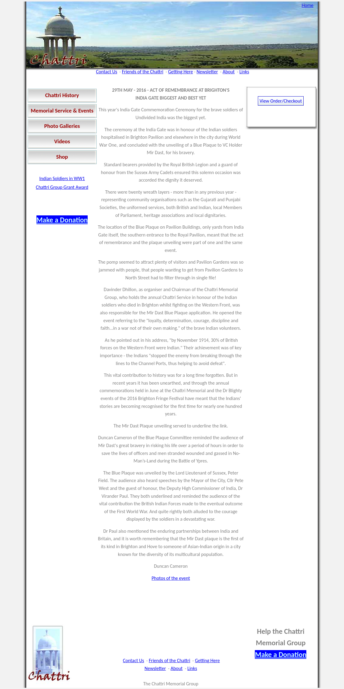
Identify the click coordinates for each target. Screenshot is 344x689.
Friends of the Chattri (142, 72)
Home (307, 5)
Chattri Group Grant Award (62, 187)
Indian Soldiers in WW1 (62, 178)
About (229, 72)
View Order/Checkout (281, 101)
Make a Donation (62, 219)
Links (244, 72)
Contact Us (106, 72)
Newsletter (207, 72)
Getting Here (180, 72)
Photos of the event (171, 578)
